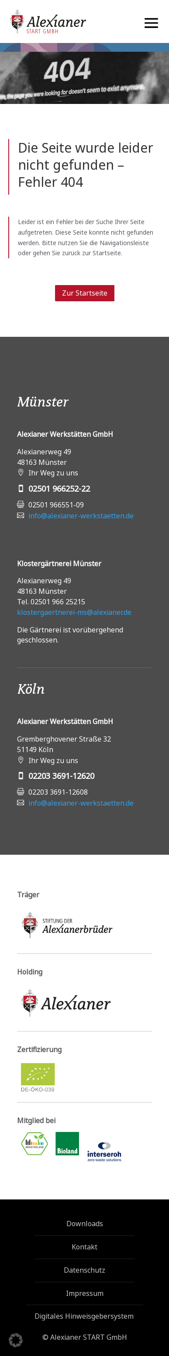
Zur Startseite (84, 293)
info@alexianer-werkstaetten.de (81, 516)
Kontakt (84, 1247)
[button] (15, 1340)
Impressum (84, 1293)
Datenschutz (84, 1270)
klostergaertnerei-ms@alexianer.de (74, 612)
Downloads (84, 1223)
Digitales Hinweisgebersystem (81, 1316)
